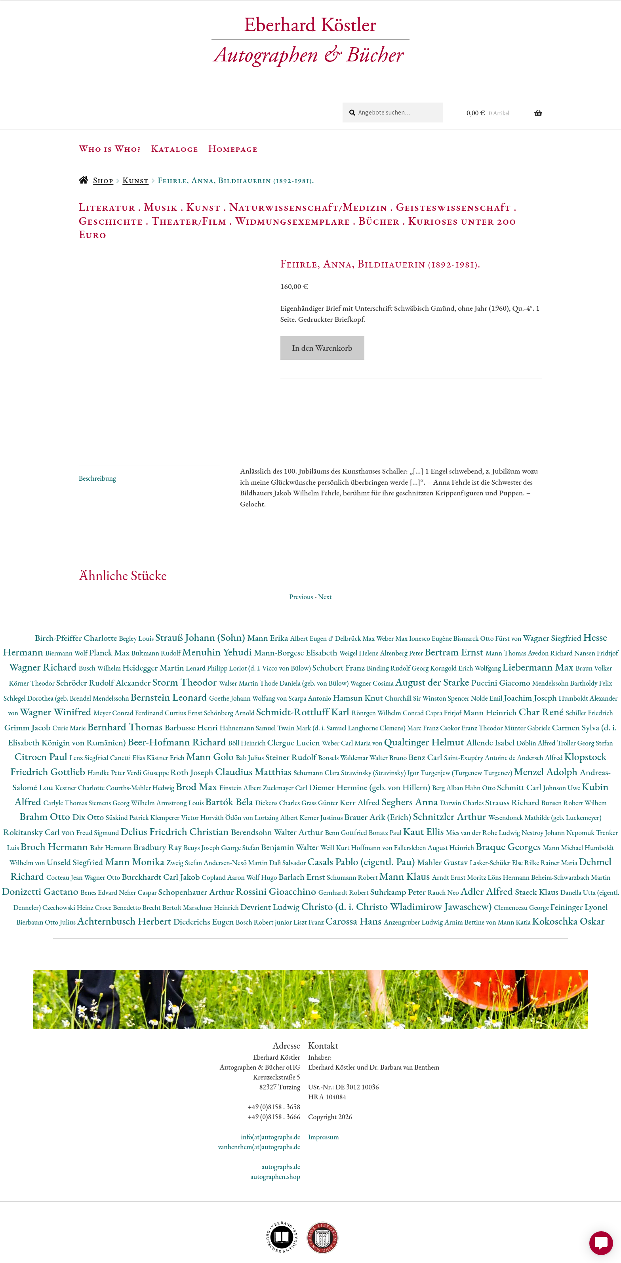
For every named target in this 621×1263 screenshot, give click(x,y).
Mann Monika (136, 824)
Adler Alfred (488, 854)
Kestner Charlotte (80, 750)
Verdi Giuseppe (148, 735)
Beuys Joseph (202, 810)
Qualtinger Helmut (425, 704)
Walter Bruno (389, 720)
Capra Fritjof (444, 675)
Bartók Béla (230, 764)
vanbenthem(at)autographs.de (259, 1109)
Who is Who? (110, 148)
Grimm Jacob (28, 690)
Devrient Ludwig (270, 869)
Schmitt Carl (520, 750)
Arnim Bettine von (470, 885)
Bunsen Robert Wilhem (574, 765)
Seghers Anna (411, 764)
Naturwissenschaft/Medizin (308, 207)
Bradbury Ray (158, 810)
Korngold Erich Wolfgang (466, 631)
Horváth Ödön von (227, 780)
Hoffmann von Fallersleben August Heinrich (413, 810)
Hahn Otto (481, 750)
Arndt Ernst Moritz (460, 840)
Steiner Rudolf (291, 720)
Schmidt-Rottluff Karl (304, 675)
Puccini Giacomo (501, 646)
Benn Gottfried (346, 795)
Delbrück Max (355, 601)
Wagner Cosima (372, 646)
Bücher (378, 221)
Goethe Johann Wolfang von (248, 660)
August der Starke (433, 645)
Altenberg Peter (402, 616)
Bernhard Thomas (125, 690)
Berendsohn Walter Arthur (278, 795)
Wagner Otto (103, 840)
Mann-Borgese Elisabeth (296, 615)
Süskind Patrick (128, 780)
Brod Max (197, 750)
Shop (103, 180)
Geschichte (111, 221)
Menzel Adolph (546, 734)
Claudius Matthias (254, 734)
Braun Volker (593, 631)
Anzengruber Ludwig (414, 885)
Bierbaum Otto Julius (46, 885)
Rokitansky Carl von (39, 795)
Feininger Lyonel (579, 869)
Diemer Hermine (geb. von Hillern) (370, 750)
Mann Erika (268, 600)
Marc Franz (423, 691)
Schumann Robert (353, 840)
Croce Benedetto (119, 870)
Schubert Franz (339, 630)
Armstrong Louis (181, 765)
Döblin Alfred (536, 705)
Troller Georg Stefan (585, 705)
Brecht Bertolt (163, 870)
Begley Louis (137, 601)
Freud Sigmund (98, 795)
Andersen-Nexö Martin (236, 825)
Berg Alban (448, 750)
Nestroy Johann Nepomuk (559, 795)
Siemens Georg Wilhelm (122, 765)
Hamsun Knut (359, 660)
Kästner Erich (166, 720)
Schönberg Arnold (230, 675)
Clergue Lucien (294, 705)
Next (325, 559)
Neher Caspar (138, 855)
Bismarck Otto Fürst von (488, 601)
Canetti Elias (128, 720)
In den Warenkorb (322, 347)
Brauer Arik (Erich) (378, 780)
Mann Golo (211, 719)
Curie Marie (69, 691)
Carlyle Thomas (65, 765)
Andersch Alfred (540, 720)
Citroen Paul (41, 719)
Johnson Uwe (562, 750)
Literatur (107, 207)
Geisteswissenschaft (453, 207)
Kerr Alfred (361, 765)
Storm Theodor (185, 645)
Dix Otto (89, 780)
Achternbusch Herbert (125, 884)
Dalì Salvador (288, 825)
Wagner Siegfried (553, 600)
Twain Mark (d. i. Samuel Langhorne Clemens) (342, 691)
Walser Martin (239, 646)
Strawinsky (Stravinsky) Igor (380, 735)
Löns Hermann (509, 840)
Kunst (135, 180)
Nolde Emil (487, 660)
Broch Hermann (55, 809)
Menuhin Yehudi (218, 615)
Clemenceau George (522, 870)
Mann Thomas (507, 616)
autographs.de (281, 1129)
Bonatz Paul (386, 795)
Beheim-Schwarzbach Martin (571, 840)
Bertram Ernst (455, 615)
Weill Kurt (335, 810)
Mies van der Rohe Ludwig (484, 795)
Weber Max (392, 601)
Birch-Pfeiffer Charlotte (77, 600)
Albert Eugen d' (312, 601)
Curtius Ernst (184, 675)
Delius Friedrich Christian (175, 794)
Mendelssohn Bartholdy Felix (572, 646)
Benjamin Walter (290, 810)
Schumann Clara (317, 735)
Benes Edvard (99, 855)
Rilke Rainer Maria (551, 825)
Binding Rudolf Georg (398, 631)
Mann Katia (515, 885)
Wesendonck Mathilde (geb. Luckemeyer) (544, 780)
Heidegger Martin (154, 630)
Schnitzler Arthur (450, 779)
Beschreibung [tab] (97, 440)
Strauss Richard (513, 765)
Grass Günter (320, 765)
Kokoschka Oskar (568, 884)
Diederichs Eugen (204, 884)
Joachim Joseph (531, 660)
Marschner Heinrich (211, 870)
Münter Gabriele (528, 691)
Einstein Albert (241, 750)
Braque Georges (509, 809)
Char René (542, 675)
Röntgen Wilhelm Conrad (388, 675)
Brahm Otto (45, 779)
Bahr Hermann (111, 810)
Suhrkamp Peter (399, 855)
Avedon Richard (551, 616)
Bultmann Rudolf (156, 616)
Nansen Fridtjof (596, 616)
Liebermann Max (539, 630)
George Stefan (241, 810)
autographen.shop (275, 1139)
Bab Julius (250, 720)
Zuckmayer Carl (286, 750)
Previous (301, 559)
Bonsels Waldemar (344, 720)
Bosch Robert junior (264, 885)
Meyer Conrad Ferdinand (129, 675)
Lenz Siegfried (89, 720)
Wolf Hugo (262, 840)
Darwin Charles (462, 765)
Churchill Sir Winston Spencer (428, 660)
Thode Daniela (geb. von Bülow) (305, 646)
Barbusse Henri (192, 690)
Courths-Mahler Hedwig (141, 750)
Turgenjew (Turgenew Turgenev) (467, 735)
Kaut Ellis (424, 794)
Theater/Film (188, 221)
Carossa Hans (354, 884)
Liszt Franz (309, 885)
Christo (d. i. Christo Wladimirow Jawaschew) (397, 869)
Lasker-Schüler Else (497, 825)
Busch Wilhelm (100, 631)
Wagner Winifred (56, 675)
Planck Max (110, 615)
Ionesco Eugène (431, 601)
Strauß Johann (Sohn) (201, 600)
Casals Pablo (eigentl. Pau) (362, 824)
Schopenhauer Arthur (197, 855)
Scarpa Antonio (310, 660)
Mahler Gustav (443, 825)
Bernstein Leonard (170, 660)
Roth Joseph (192, 735)
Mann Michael (564, 810)
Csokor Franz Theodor (472, 691)
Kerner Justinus (321, 780)
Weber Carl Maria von (353, 705)
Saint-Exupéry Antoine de (480, 720)
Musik (161, 207)
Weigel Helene (359, 616)
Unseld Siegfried (76, 825)
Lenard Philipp (207, 631)
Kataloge (174, 148)
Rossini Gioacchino (277, 854)
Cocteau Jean (65, 840)
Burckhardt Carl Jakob (162, 840)
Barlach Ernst (302, 840)
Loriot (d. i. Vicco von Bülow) (270, 631)
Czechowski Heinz (68, 870)
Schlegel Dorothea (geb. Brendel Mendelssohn (67, 660)
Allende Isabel (491, 705)
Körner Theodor (32, 646)
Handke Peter (107, 735)
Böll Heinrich (247, 705)
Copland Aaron (224, 840)
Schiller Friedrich (589, 675)
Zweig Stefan (185, 825)
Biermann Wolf (67, 616)
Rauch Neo (444, 855)
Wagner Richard (44, 630)
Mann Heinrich (490, 675)
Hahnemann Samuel (248, 691)
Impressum (323, 1099)
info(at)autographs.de (270, 1099)
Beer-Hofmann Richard (178, 704)
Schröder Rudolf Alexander (104, 646)
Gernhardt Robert (344, 855)
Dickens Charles (278, 765)
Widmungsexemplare (292, 221)
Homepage (233, 148)
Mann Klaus (405, 839)
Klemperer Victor (175, 780)
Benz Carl (426, 720)
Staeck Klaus (537, 855)
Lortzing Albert (277, 780)
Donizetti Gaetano (41, 854)
